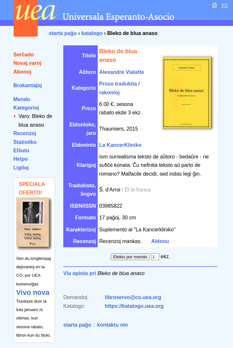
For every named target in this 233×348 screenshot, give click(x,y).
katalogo (92, 33)
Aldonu (160, 241)
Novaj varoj (27, 63)
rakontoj (109, 92)
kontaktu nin (112, 325)
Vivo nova (32, 292)
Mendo (21, 99)
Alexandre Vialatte (121, 72)
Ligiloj (21, 167)
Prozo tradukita (118, 84)
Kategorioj (26, 107)
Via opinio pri (79, 273)
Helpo (20, 159)
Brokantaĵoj (27, 85)
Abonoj (22, 72)
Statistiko (25, 142)
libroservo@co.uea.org (133, 297)
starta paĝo (63, 33)
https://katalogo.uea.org (134, 306)
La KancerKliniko (120, 145)
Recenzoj (24, 133)
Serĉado (23, 54)
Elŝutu (21, 150)
